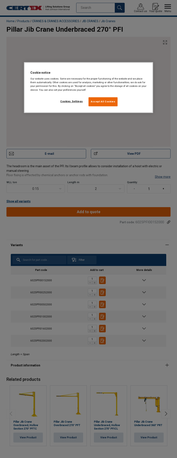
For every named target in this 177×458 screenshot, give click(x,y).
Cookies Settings (71, 101)
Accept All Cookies (103, 101)
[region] (88, 87)
